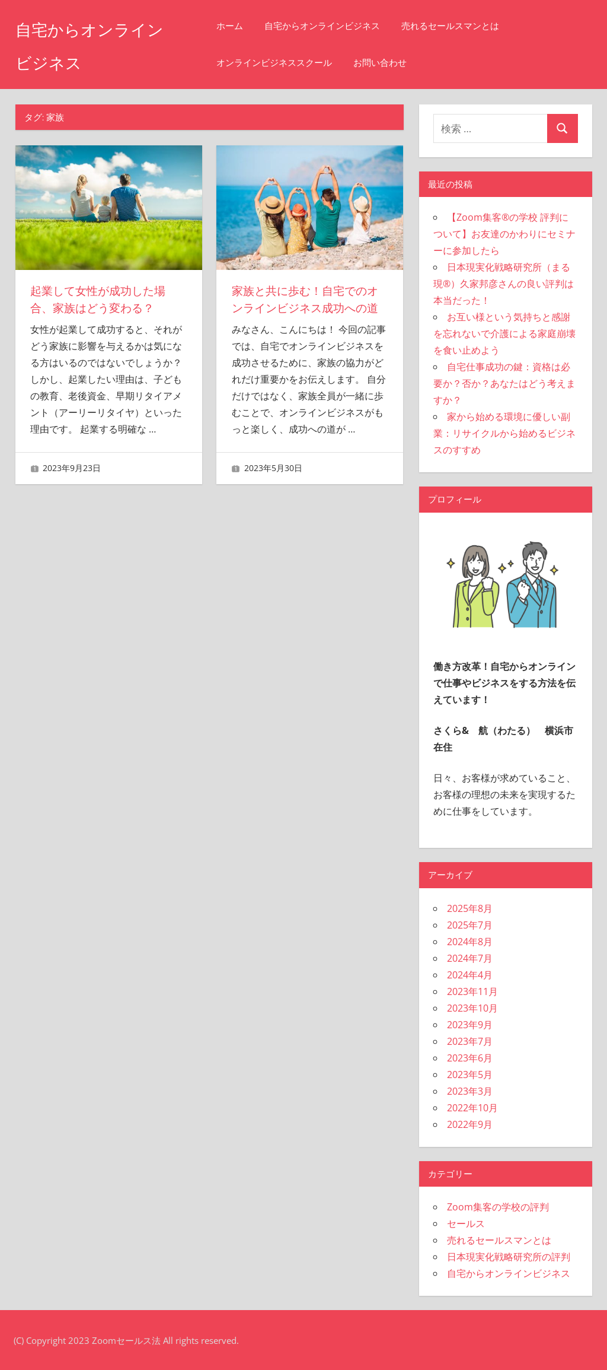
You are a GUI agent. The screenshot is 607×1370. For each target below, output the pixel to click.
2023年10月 (472, 1008)
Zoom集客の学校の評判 (498, 1206)
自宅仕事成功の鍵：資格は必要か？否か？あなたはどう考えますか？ (504, 383)
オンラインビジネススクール (294, 62)
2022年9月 (470, 1124)
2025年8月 (470, 908)
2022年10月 (472, 1107)
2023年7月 (470, 1041)
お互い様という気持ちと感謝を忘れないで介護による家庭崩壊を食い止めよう (504, 333)
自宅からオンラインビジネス (342, 25)
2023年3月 (470, 1091)
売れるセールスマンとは (470, 25)
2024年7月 (470, 958)
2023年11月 (472, 991)
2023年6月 (470, 1057)
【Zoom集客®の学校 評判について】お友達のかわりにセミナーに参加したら (504, 234)
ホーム (249, 25)
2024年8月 (470, 941)
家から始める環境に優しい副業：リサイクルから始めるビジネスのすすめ (504, 433)
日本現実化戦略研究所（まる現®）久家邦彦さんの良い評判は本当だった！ (503, 283)
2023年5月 (470, 1074)
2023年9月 (470, 1024)
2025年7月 (470, 925)
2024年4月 (470, 974)
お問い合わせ (399, 62)
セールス (466, 1223)
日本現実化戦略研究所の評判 (508, 1256)
